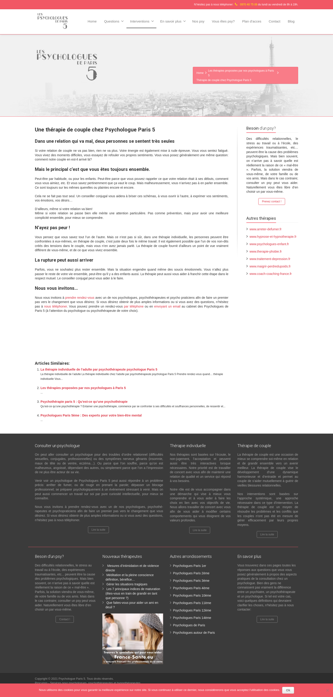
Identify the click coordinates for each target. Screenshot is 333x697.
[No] (327, 690)
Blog (291, 21)
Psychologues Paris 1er (189, 566)
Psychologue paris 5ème (57, 330)
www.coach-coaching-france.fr (271, 274)
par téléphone (134, 306)
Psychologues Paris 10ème (192, 595)
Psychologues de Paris (189, 625)
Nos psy (198, 21)
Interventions (142, 21)
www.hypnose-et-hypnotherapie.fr (273, 236)
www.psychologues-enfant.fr (269, 244)
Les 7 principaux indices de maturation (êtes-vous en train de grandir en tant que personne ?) (133, 593)
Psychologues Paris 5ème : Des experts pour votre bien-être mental (91, 415)
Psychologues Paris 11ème (192, 603)
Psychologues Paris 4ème (191, 588)
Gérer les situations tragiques (126, 584)
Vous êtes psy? (223, 21)
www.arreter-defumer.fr (265, 229)
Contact (274, 21)
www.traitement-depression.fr (270, 259)
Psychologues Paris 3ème (191, 580)
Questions (114, 21)
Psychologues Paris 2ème (191, 573)
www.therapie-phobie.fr (266, 251)
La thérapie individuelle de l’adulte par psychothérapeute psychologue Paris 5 (98, 369)
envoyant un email (167, 306)
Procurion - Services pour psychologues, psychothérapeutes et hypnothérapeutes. (88, 683)
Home (92, 21)
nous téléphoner (55, 306)
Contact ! (64, 619)
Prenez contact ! (271, 201)
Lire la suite (98, 529)
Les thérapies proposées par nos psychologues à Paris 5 (83, 388)
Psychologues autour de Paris (194, 632)
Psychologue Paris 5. (72, 678)
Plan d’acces (251, 21)
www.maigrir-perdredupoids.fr (270, 266)
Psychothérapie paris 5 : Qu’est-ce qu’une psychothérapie (84, 401)
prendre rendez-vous (79, 297)
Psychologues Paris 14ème (192, 618)
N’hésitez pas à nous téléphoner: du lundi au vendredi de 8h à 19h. (246, 4)
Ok (288, 690)
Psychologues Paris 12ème (192, 610)
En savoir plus (173, 21)
